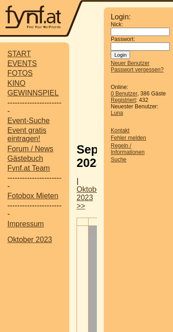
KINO (16, 83)
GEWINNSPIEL (33, 93)
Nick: (117, 24)
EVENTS (22, 63)
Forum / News (30, 149)
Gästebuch (25, 158)
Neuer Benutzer (130, 63)
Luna (117, 113)
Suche (118, 159)
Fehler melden (128, 138)
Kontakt (120, 130)
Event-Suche (28, 121)
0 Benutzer (124, 93)
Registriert (123, 100)
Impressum (25, 224)
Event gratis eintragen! (26, 134)
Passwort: (123, 39)
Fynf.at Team (28, 168)
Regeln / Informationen (127, 148)
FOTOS (20, 73)
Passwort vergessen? (137, 69)
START (19, 54)
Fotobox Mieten (32, 196)
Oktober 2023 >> (90, 197)
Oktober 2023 (29, 239)
